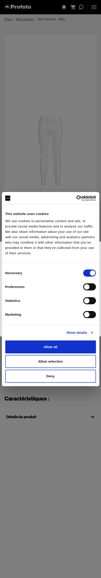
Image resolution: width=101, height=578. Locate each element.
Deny (50, 376)
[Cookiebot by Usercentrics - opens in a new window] (76, 198)
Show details (77, 332)
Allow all (51, 347)
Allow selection (50, 361)
